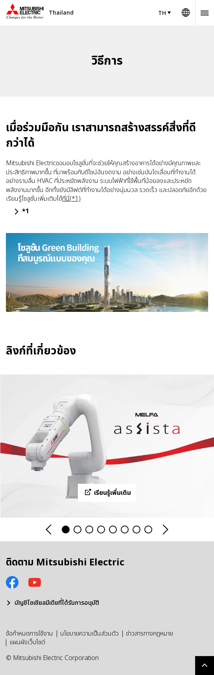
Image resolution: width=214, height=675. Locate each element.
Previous (49, 529)
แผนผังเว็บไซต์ (27, 642)
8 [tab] (148, 529)
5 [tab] (113, 529)
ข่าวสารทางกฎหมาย (149, 633)
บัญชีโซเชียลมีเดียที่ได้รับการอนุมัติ (57, 603)
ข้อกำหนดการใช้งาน (29, 633)
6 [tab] (125, 529)
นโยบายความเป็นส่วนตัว (89, 633)
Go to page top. (204, 665)
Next (165, 529)
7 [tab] (136, 529)
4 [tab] (101, 529)
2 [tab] (77, 529)
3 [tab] (89, 529)
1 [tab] (66, 529)
